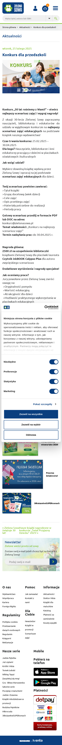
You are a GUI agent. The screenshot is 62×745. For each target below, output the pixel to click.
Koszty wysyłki (50, 622)
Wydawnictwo (8, 594)
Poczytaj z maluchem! (12, 690)
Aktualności (24, 27)
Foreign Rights (9, 606)
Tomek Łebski (8, 670)
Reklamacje (7, 642)
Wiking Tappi (8, 674)
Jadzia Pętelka (9, 658)
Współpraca (8, 598)
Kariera (5, 602)
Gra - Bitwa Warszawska (13, 682)
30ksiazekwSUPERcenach (14, 715)
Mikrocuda (7, 711)
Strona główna (9, 27)
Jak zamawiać (31, 594)
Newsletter (30, 621)
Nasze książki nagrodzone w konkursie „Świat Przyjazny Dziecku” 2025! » (35, 530)
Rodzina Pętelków (10, 707)
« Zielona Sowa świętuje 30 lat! (10, 530)
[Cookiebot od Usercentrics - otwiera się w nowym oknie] (44, 307)
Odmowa (31, 434)
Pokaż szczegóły (42, 404)
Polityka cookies (10, 621)
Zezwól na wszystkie (31, 414)
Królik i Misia (8, 666)
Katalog (47, 610)
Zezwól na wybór (30, 424)
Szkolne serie (8, 686)
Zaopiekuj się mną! (11, 678)
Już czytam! (7, 662)
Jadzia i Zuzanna (10, 695)
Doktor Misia (49, 598)
